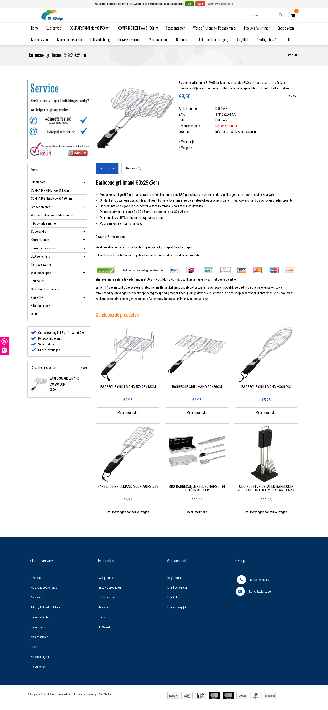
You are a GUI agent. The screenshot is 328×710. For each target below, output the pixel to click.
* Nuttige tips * (266, 39)
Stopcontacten (175, 28)
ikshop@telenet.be (253, 593)
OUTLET (289, 39)
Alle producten (107, 579)
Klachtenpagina (40, 658)
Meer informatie (128, 414)
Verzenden (37, 629)
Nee (200, 3)
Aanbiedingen (107, 599)
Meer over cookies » (221, 3)
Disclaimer (37, 599)
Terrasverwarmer (129, 39)
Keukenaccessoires (70, 39)
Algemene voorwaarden (44, 589)
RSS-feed (104, 629)
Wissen (84, 369)
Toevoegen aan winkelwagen (128, 514)
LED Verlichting (100, 39)
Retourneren (38, 668)
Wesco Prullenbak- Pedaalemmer (214, 28)
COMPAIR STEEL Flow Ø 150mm (138, 28)
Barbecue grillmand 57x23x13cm (128, 389)
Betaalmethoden (40, 619)
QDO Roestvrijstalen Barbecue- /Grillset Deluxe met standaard (266, 490)
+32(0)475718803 (253, 581)
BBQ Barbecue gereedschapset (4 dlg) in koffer (197, 490)
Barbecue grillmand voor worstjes (128, 488)
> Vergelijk (185, 149)
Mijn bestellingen (177, 589)
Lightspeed (77, 695)
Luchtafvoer (54, 28)
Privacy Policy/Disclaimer (45, 609)
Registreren (174, 579)
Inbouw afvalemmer (257, 28)
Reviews (133, 170)
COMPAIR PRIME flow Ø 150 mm (90, 28)
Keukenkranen (40, 39)
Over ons (36, 579)
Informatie (107, 170)
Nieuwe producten (110, 589)
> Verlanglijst (187, 143)
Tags (102, 619)
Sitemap (35, 648)
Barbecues (183, 39)
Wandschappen (158, 39)
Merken (103, 609)
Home (35, 28)
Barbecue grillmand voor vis (266, 389)
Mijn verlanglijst (176, 609)
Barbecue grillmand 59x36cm (197, 389)
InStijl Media (104, 695)
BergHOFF (242, 39)
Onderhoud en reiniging (213, 39)
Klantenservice (39, 638)
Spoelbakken (285, 28)
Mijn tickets (174, 599)
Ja (189, 3)
